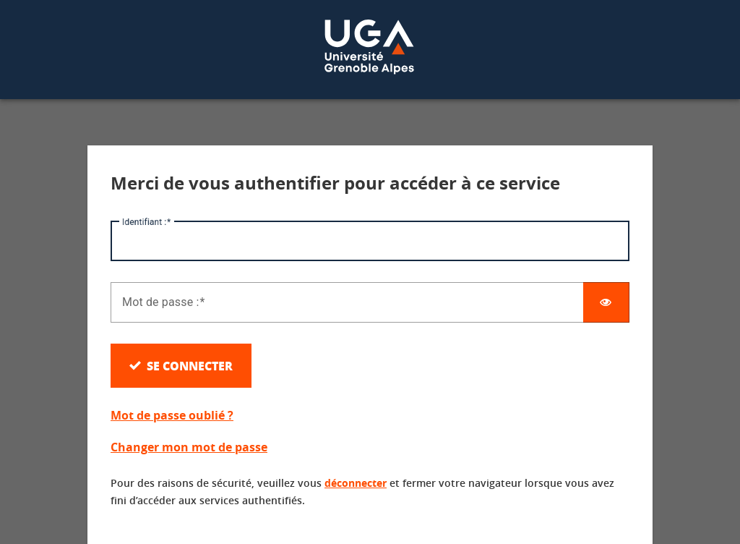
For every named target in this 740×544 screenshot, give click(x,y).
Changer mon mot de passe (189, 447)
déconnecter (355, 483)
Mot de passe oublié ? (172, 415)
